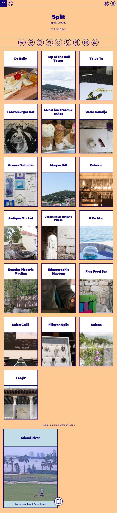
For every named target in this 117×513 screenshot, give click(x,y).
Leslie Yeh (60, 29)
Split (53, 22)
